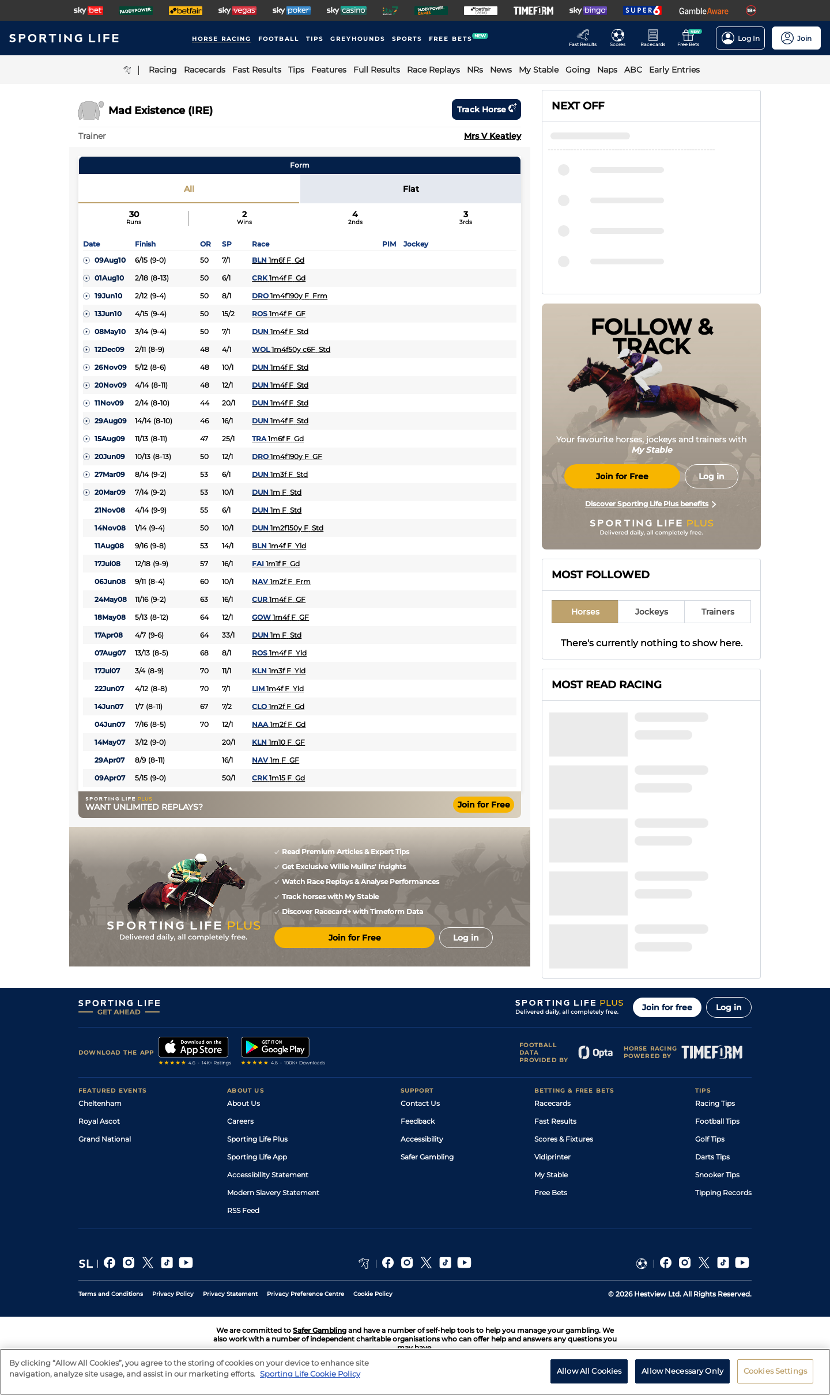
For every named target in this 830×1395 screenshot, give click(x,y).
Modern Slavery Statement (273, 1192)
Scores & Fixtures (563, 1139)
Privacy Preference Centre (305, 1294)
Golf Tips (710, 1139)
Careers (240, 1121)
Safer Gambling (427, 1157)
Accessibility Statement (267, 1174)
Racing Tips (715, 1103)
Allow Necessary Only (682, 1370)
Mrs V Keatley (492, 136)
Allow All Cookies (589, 1370)
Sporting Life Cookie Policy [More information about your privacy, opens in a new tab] (310, 1373)
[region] (415, 1371)
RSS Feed (243, 1210)
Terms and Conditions (110, 1294)
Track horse (486, 109)
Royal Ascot (99, 1121)
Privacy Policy (173, 1294)
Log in (729, 1007)
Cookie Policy (373, 1294)
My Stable (551, 1174)
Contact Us (420, 1103)
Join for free (667, 1007)
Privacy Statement (230, 1294)
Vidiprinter (552, 1157)
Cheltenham (100, 1103)
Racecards (552, 1103)
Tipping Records (723, 1192)
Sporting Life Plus (257, 1139)
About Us (243, 1103)
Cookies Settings (775, 1370)
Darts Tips (712, 1157)
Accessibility (422, 1139)
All (189, 189)
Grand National (104, 1139)
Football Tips (717, 1121)
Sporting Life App (257, 1157)
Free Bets (550, 1192)
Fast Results (555, 1121)
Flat (411, 189)
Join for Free (484, 804)
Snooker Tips (717, 1174)
